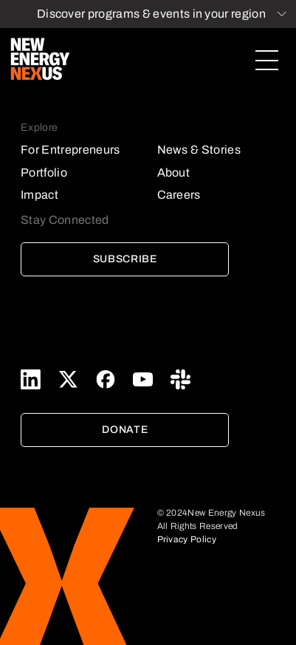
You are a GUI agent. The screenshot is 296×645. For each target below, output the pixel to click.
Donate (125, 429)
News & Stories (199, 149)
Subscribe (125, 259)
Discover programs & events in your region (151, 13)
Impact (39, 194)
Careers (179, 194)
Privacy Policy (186, 539)
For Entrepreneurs (70, 149)
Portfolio (44, 172)
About (173, 172)
